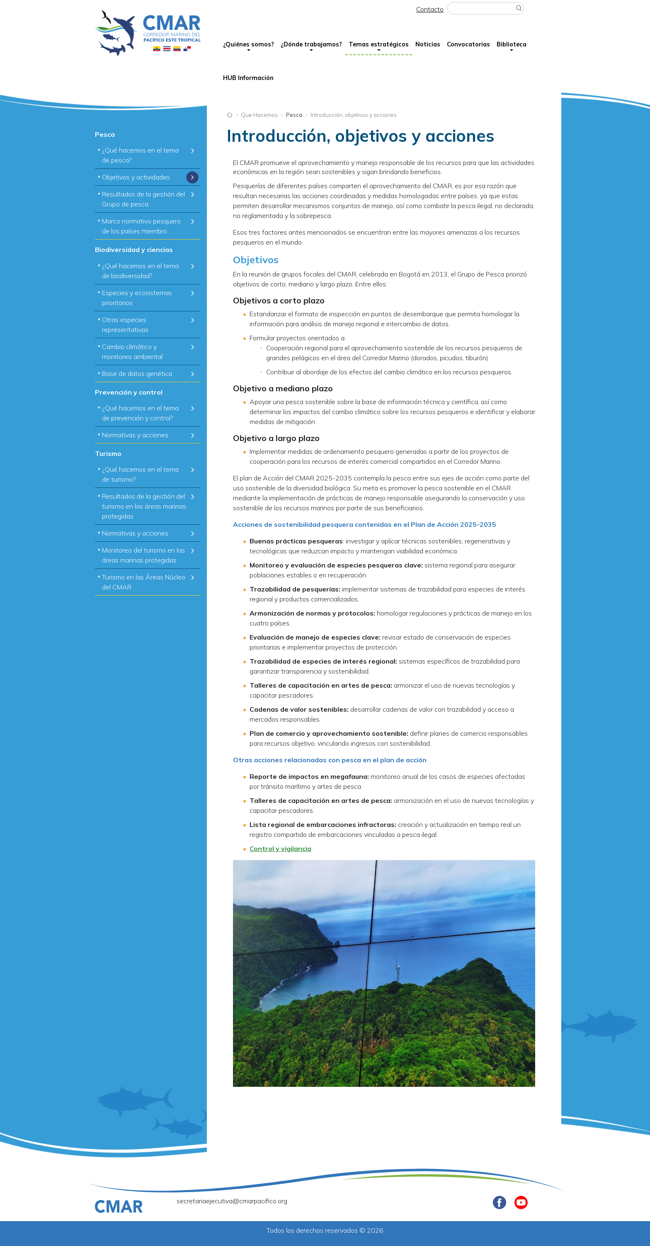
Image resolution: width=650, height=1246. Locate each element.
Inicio (230, 114)
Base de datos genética (137, 373)
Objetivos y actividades (136, 177)
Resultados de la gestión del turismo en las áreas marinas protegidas (144, 506)
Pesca (294, 115)
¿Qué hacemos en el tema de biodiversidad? (140, 271)
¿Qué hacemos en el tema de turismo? (140, 474)
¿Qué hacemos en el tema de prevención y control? (140, 413)
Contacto (430, 9)
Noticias (427, 44)
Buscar (519, 8)
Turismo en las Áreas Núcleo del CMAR (143, 582)
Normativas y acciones (135, 435)
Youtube (521, 1202)
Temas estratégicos (379, 44)
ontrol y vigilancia (282, 848)
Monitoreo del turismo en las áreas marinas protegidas (143, 555)
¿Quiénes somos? (248, 44)
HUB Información (248, 78)
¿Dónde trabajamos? (311, 44)
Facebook (499, 1202)
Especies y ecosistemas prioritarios (137, 297)
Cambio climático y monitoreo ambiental (132, 351)
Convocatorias (468, 44)
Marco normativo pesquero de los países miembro (141, 226)
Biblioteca (511, 44)
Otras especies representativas (125, 324)
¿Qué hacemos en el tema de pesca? (140, 155)
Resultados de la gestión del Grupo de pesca (143, 199)
